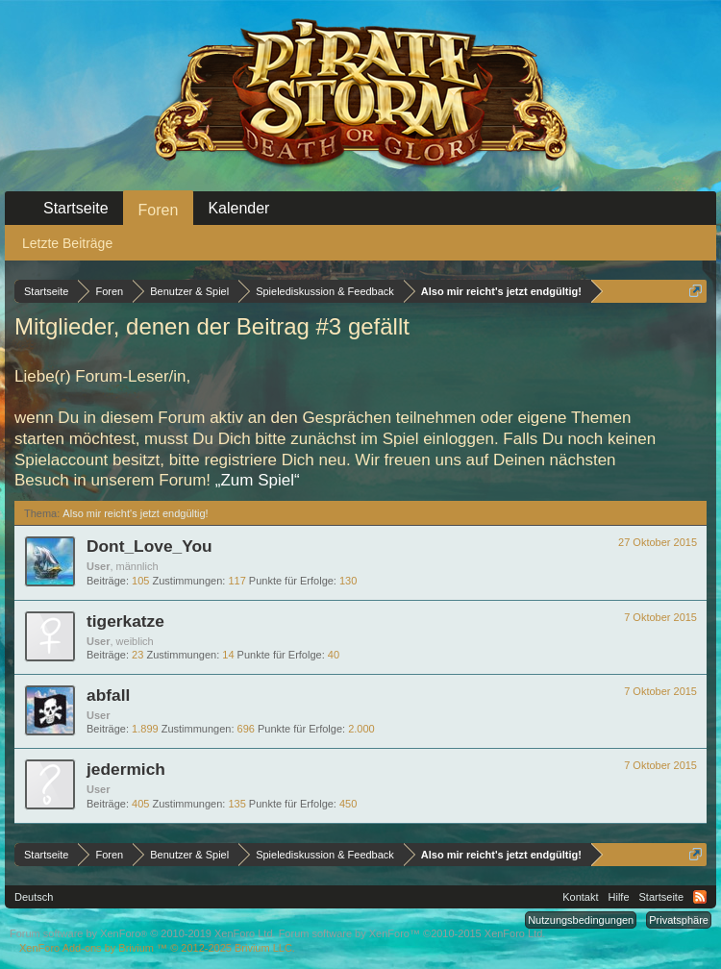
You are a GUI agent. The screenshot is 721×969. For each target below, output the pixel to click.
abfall (108, 695)
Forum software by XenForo (143, 933)
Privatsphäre (679, 920)
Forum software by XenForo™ (412, 933)
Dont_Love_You (149, 546)
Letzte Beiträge (67, 243)
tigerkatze (125, 621)
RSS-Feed (700, 897)
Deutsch (33, 897)
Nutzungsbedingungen (581, 920)
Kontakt (580, 897)
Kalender (238, 208)
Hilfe (619, 897)
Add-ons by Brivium (157, 948)
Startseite (76, 208)
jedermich (126, 769)
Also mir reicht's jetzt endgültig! (135, 513)
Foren (158, 210)
